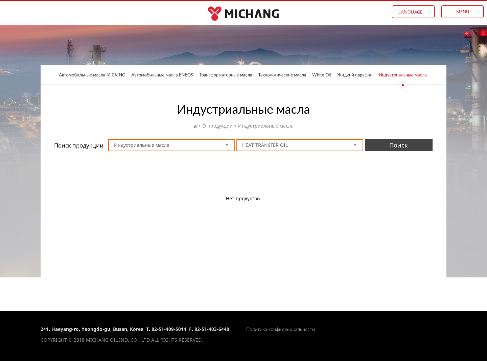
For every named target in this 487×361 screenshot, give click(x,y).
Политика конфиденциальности (280, 329)
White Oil (321, 74)
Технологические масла (282, 74)
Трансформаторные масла (225, 74)
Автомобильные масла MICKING (92, 74)
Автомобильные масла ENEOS (162, 74)
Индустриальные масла (403, 74)
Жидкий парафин (354, 74)
